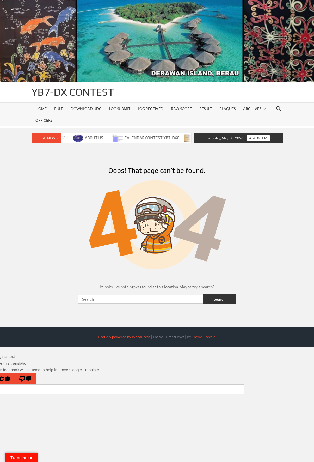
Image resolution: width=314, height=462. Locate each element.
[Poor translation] (25, 378)
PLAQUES (227, 108)
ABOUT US (96, 138)
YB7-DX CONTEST (73, 92)
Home (41, 108)
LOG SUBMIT (119, 108)
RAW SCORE (181, 108)
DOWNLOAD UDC (86, 108)
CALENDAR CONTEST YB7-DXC (154, 138)
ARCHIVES (252, 108)
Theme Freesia (203, 337)
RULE (58, 108)
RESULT (205, 108)
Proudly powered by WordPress (124, 337)
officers (43, 120)
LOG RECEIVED (150, 108)
